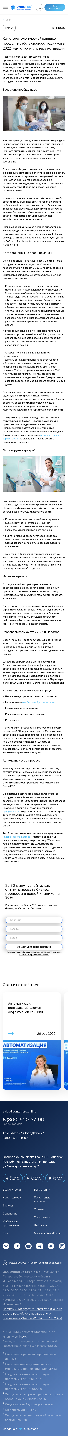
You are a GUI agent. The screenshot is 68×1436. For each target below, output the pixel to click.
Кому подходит (13, 1197)
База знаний (42, 1189)
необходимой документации (38, 702)
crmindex (20, 1336)
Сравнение (10, 1213)
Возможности (12, 1189)
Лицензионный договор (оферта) (28, 1404)
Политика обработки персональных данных (30, 1356)
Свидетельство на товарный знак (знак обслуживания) (32, 1417)
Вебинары (40, 1225)
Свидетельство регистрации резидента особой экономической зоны (33, 1396)
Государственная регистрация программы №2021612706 (26, 1386)
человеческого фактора (16, 836)
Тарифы (8, 1205)
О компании (42, 1217)
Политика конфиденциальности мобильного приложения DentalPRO (30, 1366)
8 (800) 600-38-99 (15, 1137)
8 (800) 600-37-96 (23, 1119)
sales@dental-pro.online (19, 1111)
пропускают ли (11, 811)
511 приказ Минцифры (20, 1409)
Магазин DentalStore (47, 1233)
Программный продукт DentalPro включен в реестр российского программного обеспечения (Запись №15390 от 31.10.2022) (32, 1313)
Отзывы (39, 1209)
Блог (6, 1233)
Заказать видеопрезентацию (34, 946)
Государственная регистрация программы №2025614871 (26, 1376)
